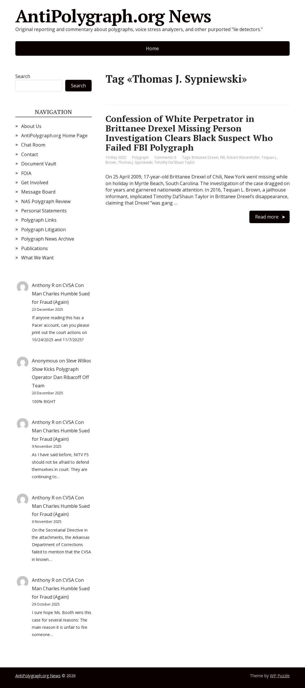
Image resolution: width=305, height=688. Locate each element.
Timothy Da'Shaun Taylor (174, 162)
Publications (34, 248)
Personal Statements (44, 210)
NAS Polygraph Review (45, 201)
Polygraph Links (39, 220)
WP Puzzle (280, 675)
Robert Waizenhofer (243, 157)
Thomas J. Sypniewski (135, 162)
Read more (267, 217)
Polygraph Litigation (43, 229)
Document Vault (38, 163)
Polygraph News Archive (47, 239)
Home (152, 48)
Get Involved (34, 182)
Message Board (38, 192)
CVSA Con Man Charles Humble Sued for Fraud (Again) (61, 293)
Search (22, 76)
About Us (31, 126)
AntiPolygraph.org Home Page (54, 135)
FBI (222, 157)
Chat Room (33, 145)
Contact (29, 154)
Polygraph (140, 157)
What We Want (37, 257)
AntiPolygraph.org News (113, 16)
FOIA (26, 173)
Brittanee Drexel (205, 157)
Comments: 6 (165, 157)
